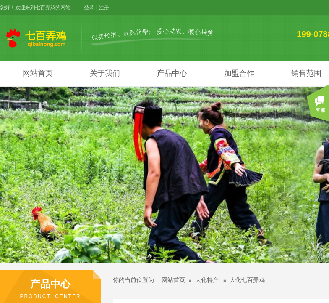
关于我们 (105, 73)
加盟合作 (239, 73)
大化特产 (207, 280)
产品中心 (172, 73)
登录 (89, 8)
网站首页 (38, 73)
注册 (104, 8)
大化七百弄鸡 (247, 280)
